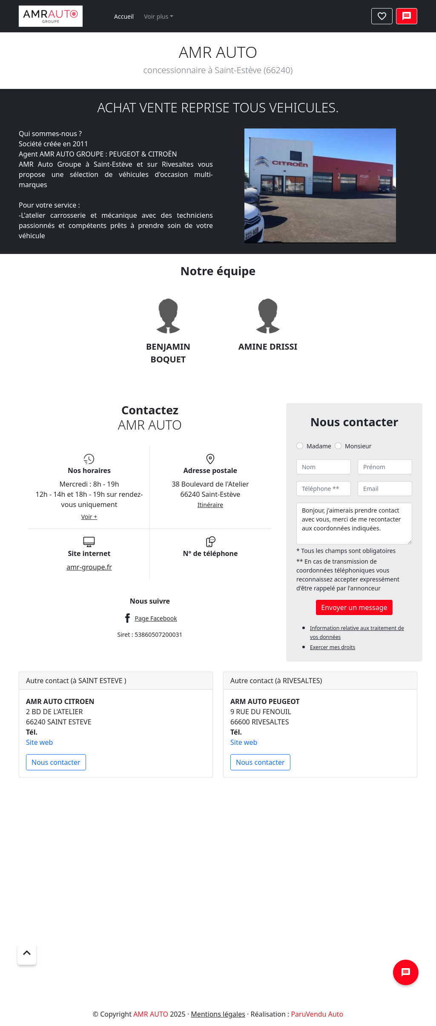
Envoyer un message (354, 607)
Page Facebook (156, 618)
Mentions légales (218, 1014)
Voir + (89, 517)
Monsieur (358, 446)
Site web (39, 742)
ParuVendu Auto (317, 1014)
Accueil (124, 16)
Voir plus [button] (156, 16)
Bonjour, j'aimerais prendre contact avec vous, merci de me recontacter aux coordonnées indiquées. (354, 523)
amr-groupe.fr (89, 567)
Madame (319, 446)
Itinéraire (210, 505)
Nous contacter (56, 762)
